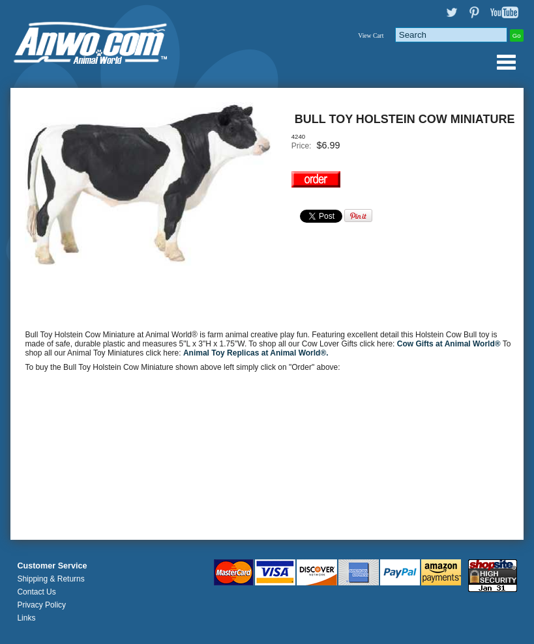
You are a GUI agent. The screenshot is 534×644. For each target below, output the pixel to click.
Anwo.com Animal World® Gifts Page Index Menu (506, 62)
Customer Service (52, 565)
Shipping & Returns (50, 578)
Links (26, 618)
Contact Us (36, 591)
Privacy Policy (41, 604)
